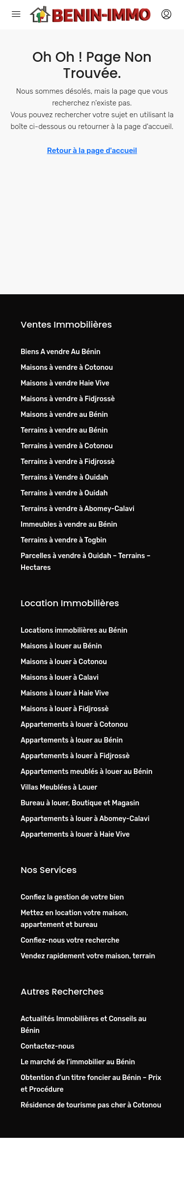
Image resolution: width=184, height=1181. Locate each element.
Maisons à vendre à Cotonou (67, 367)
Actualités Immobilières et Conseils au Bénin (84, 1025)
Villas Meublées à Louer (59, 787)
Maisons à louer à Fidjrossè (65, 709)
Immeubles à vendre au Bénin (69, 524)
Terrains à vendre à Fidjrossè (68, 462)
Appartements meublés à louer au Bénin (87, 772)
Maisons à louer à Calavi (60, 677)
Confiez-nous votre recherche (70, 940)
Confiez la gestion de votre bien (72, 897)
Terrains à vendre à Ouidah (64, 493)
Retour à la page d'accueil (92, 150)
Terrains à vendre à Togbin (63, 540)
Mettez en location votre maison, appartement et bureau (74, 919)
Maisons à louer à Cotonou (64, 662)
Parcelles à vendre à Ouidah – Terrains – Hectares (86, 562)
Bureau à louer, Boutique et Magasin (80, 803)
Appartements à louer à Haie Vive (75, 834)
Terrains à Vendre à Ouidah (64, 477)
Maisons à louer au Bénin (61, 646)
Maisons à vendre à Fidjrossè (68, 399)
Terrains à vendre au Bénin (64, 430)
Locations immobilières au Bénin (74, 630)
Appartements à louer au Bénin (72, 740)
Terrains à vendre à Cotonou (67, 446)
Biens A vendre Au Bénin (61, 352)
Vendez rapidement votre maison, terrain (88, 956)
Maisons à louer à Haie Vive (65, 693)
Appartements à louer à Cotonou (74, 724)
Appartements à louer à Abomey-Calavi (85, 819)
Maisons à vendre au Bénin (64, 415)
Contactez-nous (48, 1046)
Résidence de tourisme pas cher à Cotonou (91, 1105)
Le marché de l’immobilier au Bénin (78, 1062)
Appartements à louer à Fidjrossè (75, 756)
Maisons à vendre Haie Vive (65, 383)
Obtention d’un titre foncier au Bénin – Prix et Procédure (91, 1084)
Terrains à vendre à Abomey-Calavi (77, 509)
